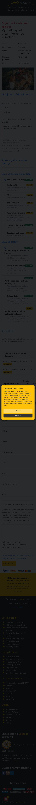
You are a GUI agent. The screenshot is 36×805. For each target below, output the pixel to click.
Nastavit (18, 410)
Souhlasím (18, 415)
